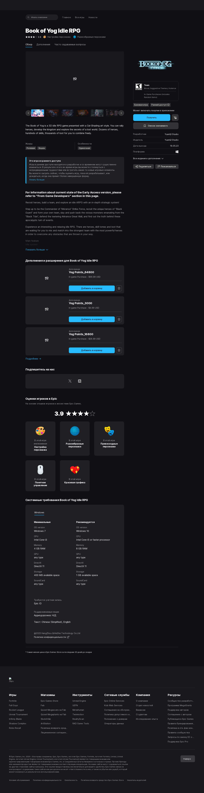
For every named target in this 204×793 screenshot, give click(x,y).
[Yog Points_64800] (46, 278)
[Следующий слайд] (121, 113)
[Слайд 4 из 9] (82, 113)
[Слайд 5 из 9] (97, 113)
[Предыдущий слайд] (28, 113)
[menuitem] (66, 17)
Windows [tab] (39, 512)
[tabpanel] (75, 554)
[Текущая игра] (37, 113)
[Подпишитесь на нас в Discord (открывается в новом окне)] (80, 381)
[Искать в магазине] (28, 17)
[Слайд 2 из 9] (52, 113)
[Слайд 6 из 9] (112, 113)
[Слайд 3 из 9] (67, 113)
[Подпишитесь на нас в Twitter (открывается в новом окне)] (70, 381)
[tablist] (75, 512)
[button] (75, 249)
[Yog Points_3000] (46, 309)
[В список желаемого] (155, 125)
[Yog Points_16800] (46, 340)
